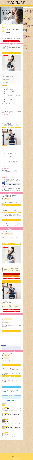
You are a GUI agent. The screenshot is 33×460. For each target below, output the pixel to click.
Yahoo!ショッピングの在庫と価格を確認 (11, 276)
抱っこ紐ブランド (4, 403)
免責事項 (20, 442)
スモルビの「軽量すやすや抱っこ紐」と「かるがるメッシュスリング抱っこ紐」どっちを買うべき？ (30, 11)
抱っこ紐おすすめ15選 (2, 5)
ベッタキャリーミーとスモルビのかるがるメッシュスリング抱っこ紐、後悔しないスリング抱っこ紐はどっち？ (30, 25)
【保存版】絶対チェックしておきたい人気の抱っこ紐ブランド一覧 (13, 408)
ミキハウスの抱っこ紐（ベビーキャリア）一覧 (11, 41)
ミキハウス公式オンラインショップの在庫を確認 (11, 278)
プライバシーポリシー (17, 442)
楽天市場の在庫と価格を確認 (11, 309)
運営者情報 (13, 442)
